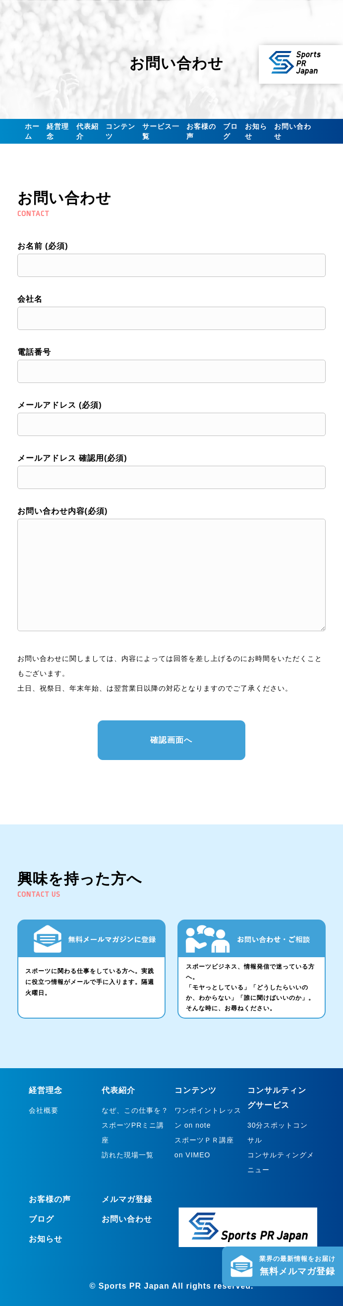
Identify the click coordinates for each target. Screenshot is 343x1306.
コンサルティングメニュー (280, 1162)
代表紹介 (87, 131)
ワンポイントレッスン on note (207, 1117)
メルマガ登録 (127, 1199)
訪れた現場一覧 (128, 1155)
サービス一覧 (160, 131)
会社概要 (43, 1110)
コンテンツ (120, 131)
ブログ (230, 131)
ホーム (32, 131)
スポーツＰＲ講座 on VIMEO (204, 1147)
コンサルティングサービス (276, 1097)
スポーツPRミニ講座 (133, 1132)
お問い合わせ (292, 131)
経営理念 (58, 131)
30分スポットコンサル (277, 1132)
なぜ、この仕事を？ (135, 1110)
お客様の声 (201, 131)
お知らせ (256, 131)
